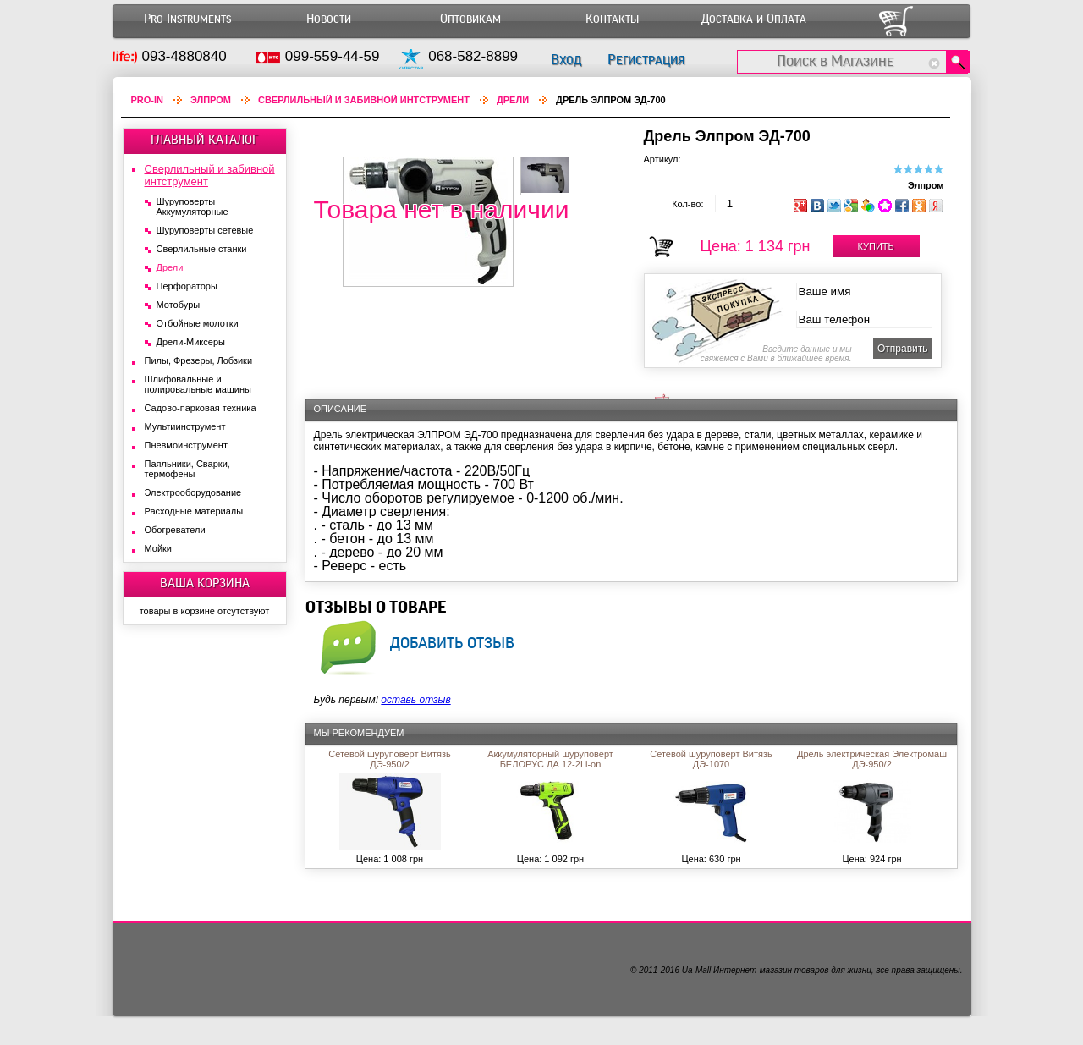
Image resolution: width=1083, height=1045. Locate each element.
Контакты (612, 19)
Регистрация (645, 59)
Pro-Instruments (187, 19)
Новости (328, 19)
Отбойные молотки (198, 323)
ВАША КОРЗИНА (205, 583)
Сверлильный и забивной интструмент (364, 100)
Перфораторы (187, 286)
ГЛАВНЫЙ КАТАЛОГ (204, 139)
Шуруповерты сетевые (205, 230)
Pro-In (147, 100)
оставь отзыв (415, 700)
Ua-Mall (696, 970)
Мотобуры (179, 305)
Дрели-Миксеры (191, 342)
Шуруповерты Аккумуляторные (192, 206)
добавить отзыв (452, 642)
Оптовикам (470, 19)
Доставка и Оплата (753, 19)
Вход (566, 59)
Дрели (513, 100)
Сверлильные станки (202, 249)
